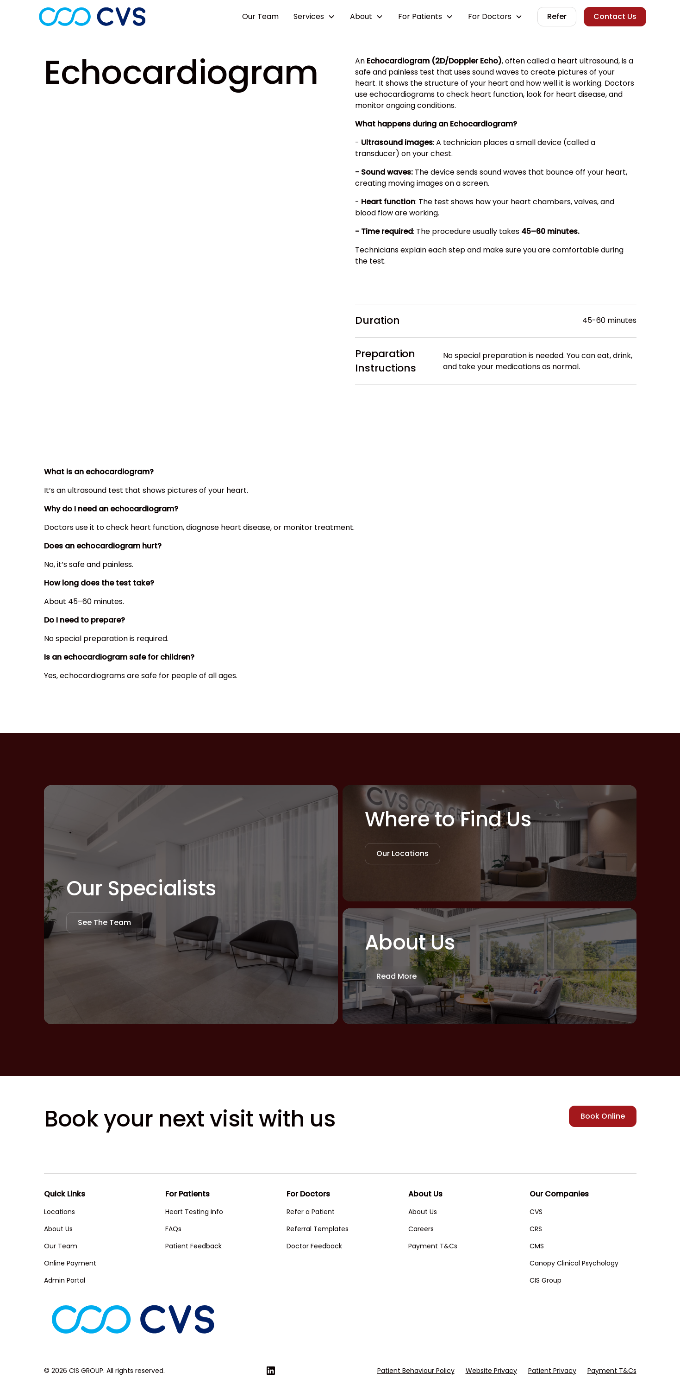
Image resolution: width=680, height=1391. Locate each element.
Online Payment (70, 1263)
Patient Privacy (552, 1370)
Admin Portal (64, 1280)
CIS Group (545, 1280)
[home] (92, 16)
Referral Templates (318, 1229)
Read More (396, 976)
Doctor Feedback (314, 1246)
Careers (421, 1229)
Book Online (602, 1116)
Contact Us (614, 16)
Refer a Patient (311, 1211)
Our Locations (402, 853)
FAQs (173, 1229)
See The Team (104, 922)
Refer (557, 16)
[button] (314, 16)
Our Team (260, 16)
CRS (536, 1229)
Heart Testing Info (194, 1211)
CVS (536, 1211)
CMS (537, 1246)
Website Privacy (491, 1370)
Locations (59, 1211)
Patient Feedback (193, 1246)
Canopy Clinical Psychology (574, 1263)
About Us (58, 1229)
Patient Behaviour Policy (416, 1370)
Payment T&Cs (432, 1246)
